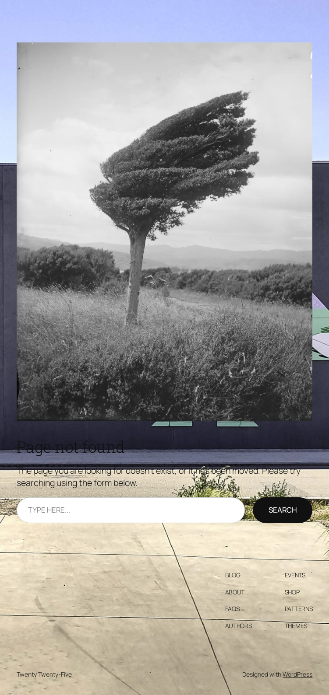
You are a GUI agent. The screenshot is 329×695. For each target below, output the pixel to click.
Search (283, 510)
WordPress (297, 674)
